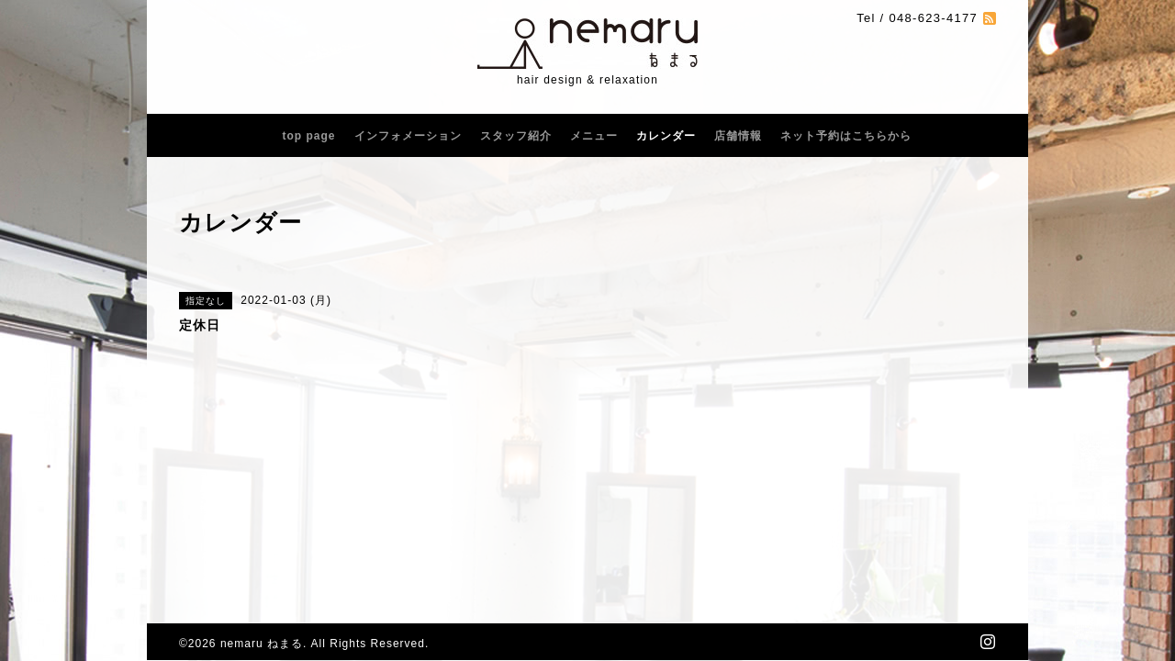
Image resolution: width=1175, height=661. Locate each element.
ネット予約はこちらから (846, 135)
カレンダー (666, 135)
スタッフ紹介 (516, 135)
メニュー (594, 135)
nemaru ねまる (261, 643)
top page (309, 135)
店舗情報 (738, 135)
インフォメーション (408, 135)
